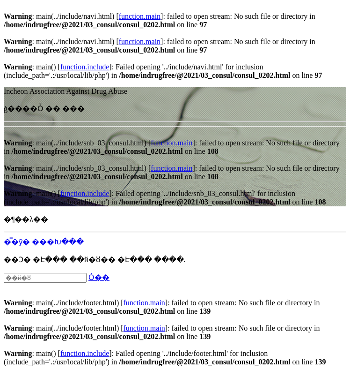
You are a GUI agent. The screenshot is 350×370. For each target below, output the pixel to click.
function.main (139, 16)
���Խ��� (58, 242)
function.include (84, 67)
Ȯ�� (98, 277)
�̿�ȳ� (17, 242)
